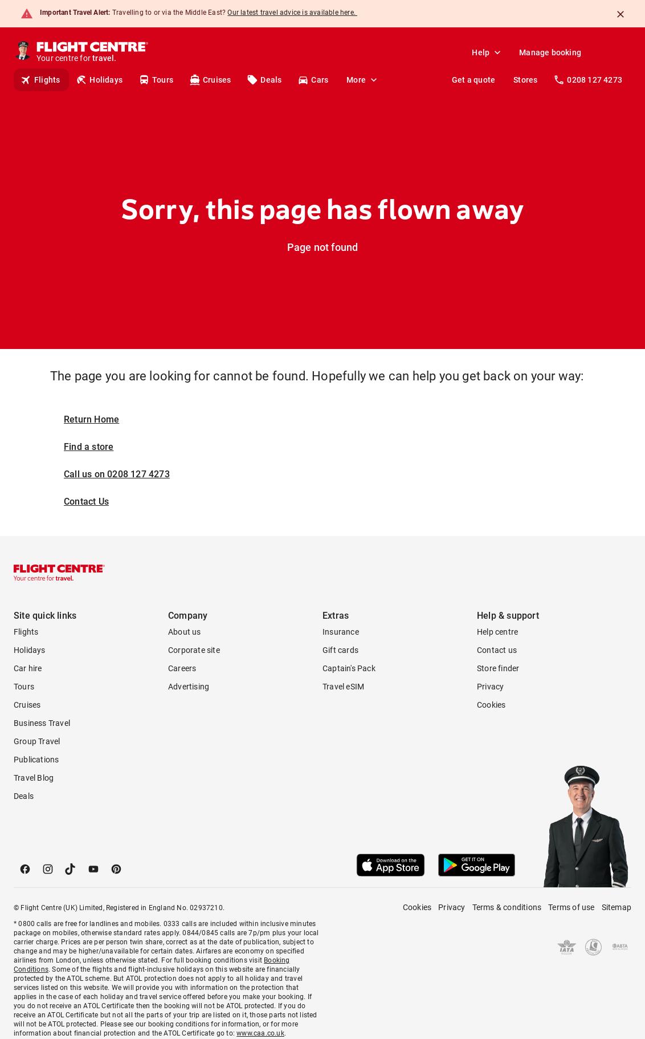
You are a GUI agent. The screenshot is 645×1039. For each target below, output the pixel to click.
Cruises (210, 80)
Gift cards (340, 650)
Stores (525, 79)
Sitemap (616, 907)
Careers (182, 668)
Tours (155, 80)
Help (487, 52)
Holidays (99, 80)
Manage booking (550, 52)
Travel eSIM (343, 686)
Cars (312, 80)
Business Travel (42, 723)
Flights (40, 80)
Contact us (497, 650)
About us (184, 631)
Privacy (490, 686)
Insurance (341, 631)
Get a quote (473, 79)
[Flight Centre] (93, 52)
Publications (36, 759)
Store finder (498, 668)
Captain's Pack (349, 668)
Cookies (491, 704)
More (362, 80)
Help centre (497, 631)
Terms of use (571, 907)
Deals (264, 80)
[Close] (620, 14)
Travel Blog (34, 777)
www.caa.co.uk (260, 1033)
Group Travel (37, 741)
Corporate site (194, 650)
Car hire (28, 668)
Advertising (188, 686)
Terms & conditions (507, 907)
